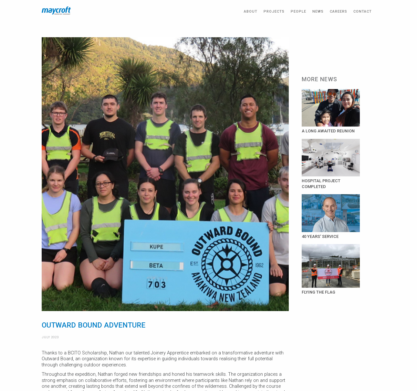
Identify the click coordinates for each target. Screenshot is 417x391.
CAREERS (338, 11)
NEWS (318, 11)
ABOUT (250, 11)
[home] (56, 10)
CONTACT (362, 11)
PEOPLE (298, 11)
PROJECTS (274, 11)
